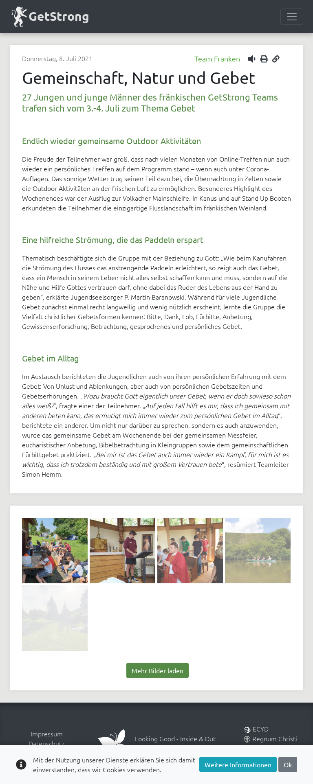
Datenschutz (46, 743)
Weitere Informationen (238, 764)
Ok (288, 764)
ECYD (256, 728)
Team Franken (217, 58)
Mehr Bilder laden (157, 670)
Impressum (47, 733)
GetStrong (49, 16)
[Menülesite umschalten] (291, 17)
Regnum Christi (270, 738)
